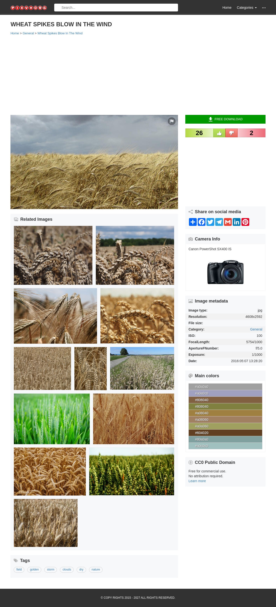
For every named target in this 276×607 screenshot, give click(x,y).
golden (34, 569)
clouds (66, 569)
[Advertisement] (137, 75)
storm (50, 569)
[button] (264, 7)
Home (227, 7)
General (256, 329)
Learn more (197, 481)
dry (81, 569)
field (19, 569)
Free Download (225, 119)
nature (96, 569)
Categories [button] (247, 7)
